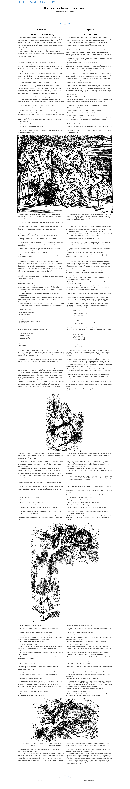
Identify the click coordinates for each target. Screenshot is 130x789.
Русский (32, 2)
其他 (54, 2)
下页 (68, 23)
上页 (62, 23)
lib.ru (43, 780)
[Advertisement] (65, 16)
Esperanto (44, 2)
